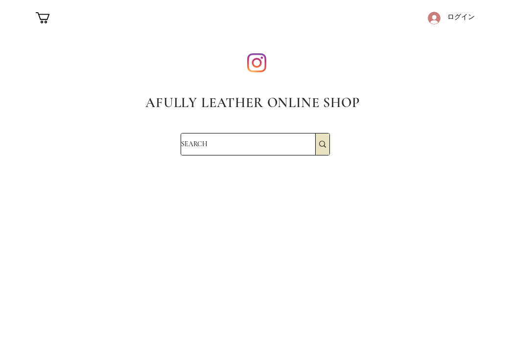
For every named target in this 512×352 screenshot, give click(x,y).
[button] (49, 17)
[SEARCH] (238, 144)
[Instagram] (256, 62)
